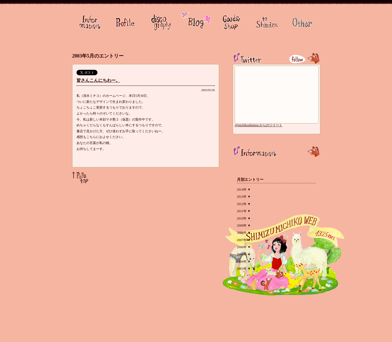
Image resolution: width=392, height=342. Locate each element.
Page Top (80, 178)
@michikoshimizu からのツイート (258, 125)
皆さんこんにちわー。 (98, 80)
